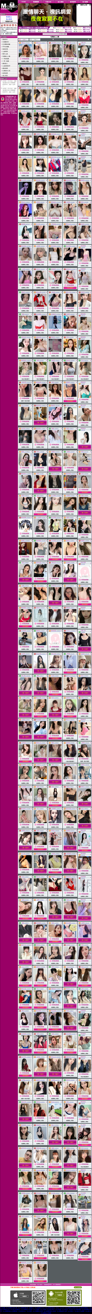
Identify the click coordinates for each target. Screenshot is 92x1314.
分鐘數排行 (6, 42)
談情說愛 (5, 73)
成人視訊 (5, 75)
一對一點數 (6, 61)
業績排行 (5, 39)
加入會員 (9, 19)
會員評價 (5, 49)
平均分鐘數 (6, 46)
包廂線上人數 (6, 56)
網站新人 (5, 63)
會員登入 (9, 17)
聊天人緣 (5, 54)
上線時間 (5, 51)
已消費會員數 (6, 44)
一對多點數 (6, 58)
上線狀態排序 (6, 66)
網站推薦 (5, 68)
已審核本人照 (6, 70)
